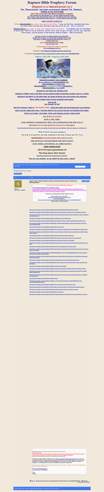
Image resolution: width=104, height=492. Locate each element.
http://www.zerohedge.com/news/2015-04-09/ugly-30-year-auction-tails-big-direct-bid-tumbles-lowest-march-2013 (58, 229)
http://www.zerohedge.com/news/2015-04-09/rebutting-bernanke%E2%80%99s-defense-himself (53, 209)
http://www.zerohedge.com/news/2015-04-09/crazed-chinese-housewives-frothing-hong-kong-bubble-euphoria (57, 212)
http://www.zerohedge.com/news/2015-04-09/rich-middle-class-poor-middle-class (50, 218)
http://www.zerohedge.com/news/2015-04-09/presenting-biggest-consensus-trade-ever (51, 235)
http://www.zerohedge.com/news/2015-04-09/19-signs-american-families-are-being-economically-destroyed (56, 287)
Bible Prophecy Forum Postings (36, 164)
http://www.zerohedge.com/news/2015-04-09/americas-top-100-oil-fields (47, 266)
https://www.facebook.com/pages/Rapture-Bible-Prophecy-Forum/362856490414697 (59, 200)
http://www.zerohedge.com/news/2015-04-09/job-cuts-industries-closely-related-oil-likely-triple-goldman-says (57, 220)
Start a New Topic (17, 173)
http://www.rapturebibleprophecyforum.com (59, 197)
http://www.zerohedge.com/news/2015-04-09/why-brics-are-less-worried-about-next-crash (52, 284)
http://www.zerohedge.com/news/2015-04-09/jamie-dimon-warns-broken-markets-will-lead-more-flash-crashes (57, 268)
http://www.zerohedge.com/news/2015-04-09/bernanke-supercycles (46, 227)
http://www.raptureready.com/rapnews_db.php (47, 187)
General (27, 164)
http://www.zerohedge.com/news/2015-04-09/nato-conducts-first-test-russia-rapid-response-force (54, 260)
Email (33, 481)
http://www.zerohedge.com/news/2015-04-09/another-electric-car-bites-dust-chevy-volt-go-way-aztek (55, 238)
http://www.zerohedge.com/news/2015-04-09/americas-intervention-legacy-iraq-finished (51, 240)
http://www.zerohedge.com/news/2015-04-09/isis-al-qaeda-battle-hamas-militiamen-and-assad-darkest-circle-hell (58, 294)
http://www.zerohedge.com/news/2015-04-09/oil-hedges (43, 278)
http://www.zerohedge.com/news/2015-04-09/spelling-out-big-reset (46, 292)
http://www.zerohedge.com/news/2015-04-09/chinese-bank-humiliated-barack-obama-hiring (52, 246)
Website (85, 481)
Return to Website (17, 164)
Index (24, 164)
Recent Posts (17, 166)
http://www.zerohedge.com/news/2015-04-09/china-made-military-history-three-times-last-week (53, 289)
